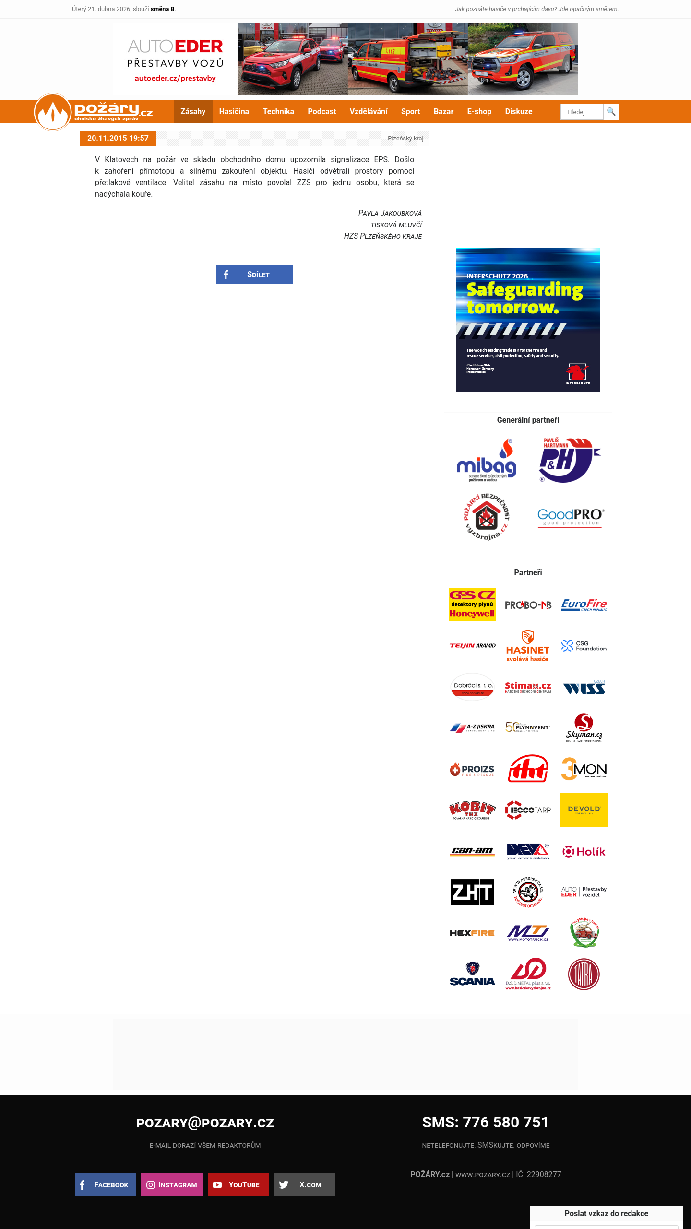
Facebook (112, 1184)
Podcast (322, 111)
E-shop (479, 111)
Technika (278, 111)
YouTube (244, 1184)
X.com (310, 1184)
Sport (410, 111)
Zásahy (192, 111)
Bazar (443, 111)
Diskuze (519, 111)
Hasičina (234, 111)
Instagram (177, 1184)
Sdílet (258, 274)
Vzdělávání (369, 111)
